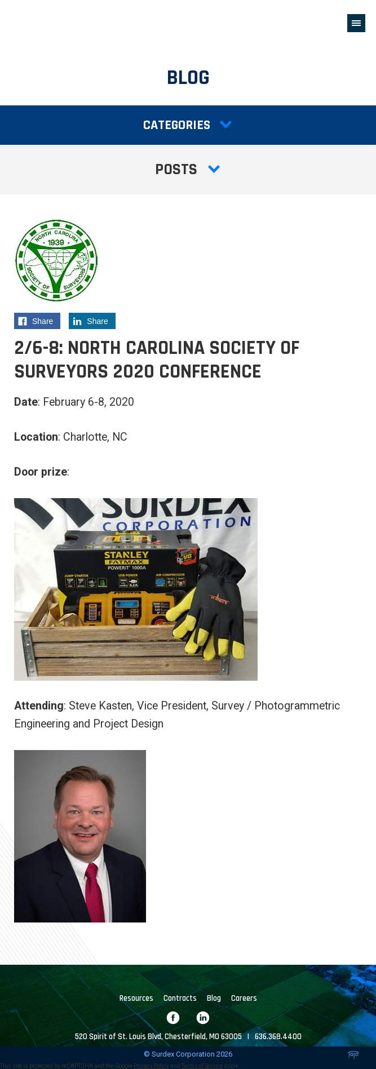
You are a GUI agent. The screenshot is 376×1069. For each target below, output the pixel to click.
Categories (188, 125)
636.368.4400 (278, 1037)
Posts (188, 169)
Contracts (180, 998)
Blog (214, 998)
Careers (244, 998)
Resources (136, 998)
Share (38, 322)
